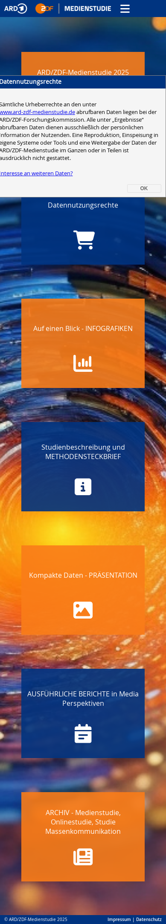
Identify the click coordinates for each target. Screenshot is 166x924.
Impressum (119, 919)
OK (144, 188)
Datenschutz (149, 919)
